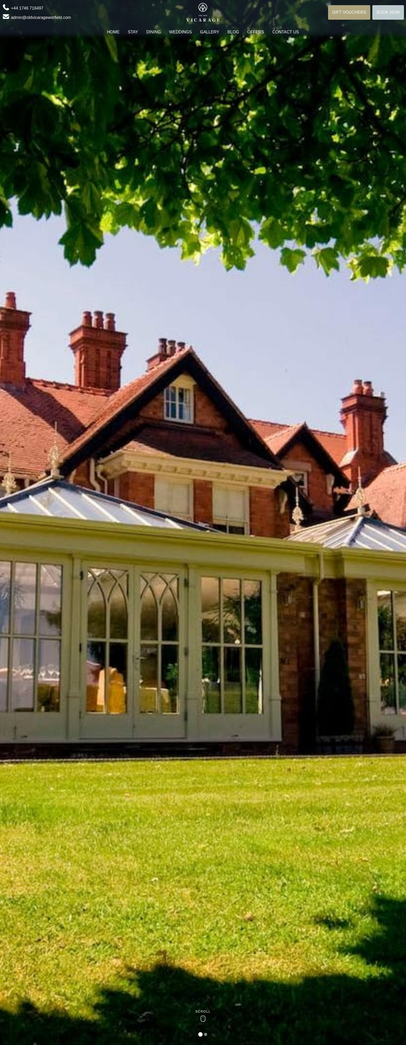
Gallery (209, 32)
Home (113, 32)
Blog (233, 32)
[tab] (200, 1034)
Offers (255, 32)
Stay (133, 32)
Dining (153, 32)
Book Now (388, 12)
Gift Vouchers (349, 12)
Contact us (285, 32)
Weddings (180, 32)
